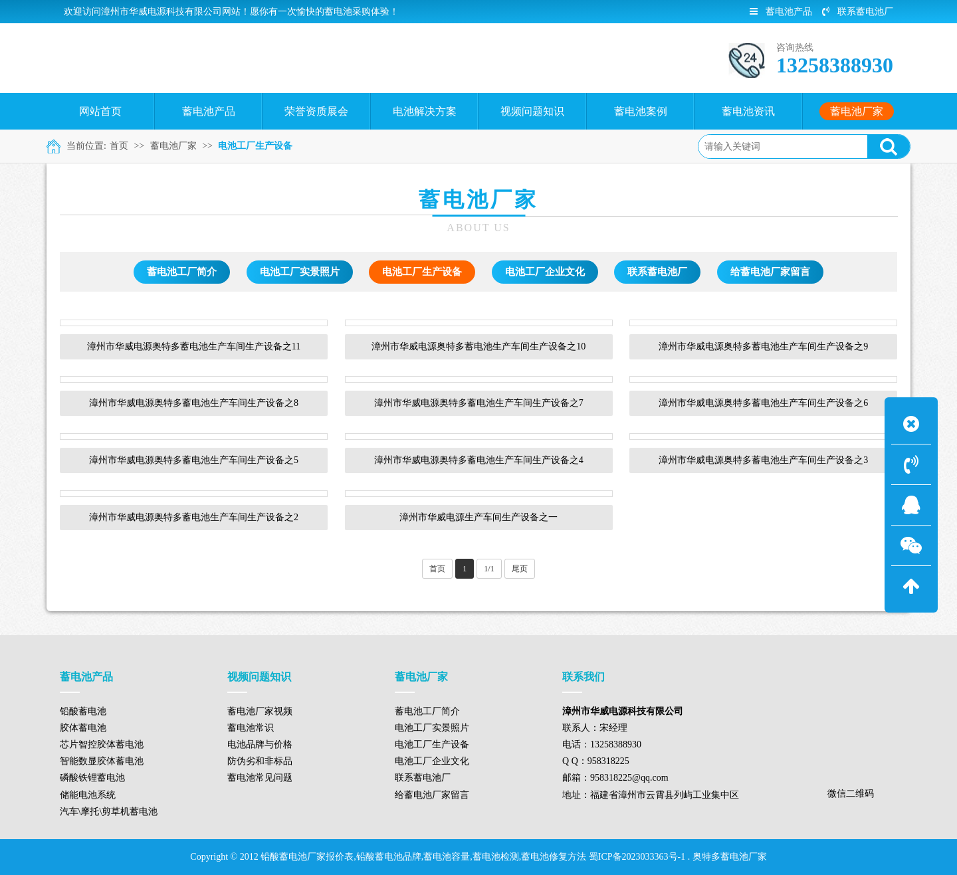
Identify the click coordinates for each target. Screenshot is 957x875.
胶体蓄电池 (83, 728)
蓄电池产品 (781, 12)
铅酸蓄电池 (83, 711)
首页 (119, 146)
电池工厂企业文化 (545, 271)
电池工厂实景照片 (300, 271)
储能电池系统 (88, 795)
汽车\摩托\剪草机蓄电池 (109, 812)
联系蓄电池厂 (857, 12)
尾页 (520, 568)
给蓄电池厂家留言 (770, 271)
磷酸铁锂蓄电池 (92, 778)
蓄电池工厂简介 (182, 271)
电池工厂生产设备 (255, 146)
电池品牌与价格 (259, 744)
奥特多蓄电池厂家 (729, 857)
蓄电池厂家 (173, 146)
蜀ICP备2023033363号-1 (637, 857)
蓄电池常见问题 (259, 778)
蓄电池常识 (250, 728)
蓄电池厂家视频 (259, 711)
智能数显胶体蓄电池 (102, 761)
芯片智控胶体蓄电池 (102, 744)
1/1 (489, 568)
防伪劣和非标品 (259, 761)
